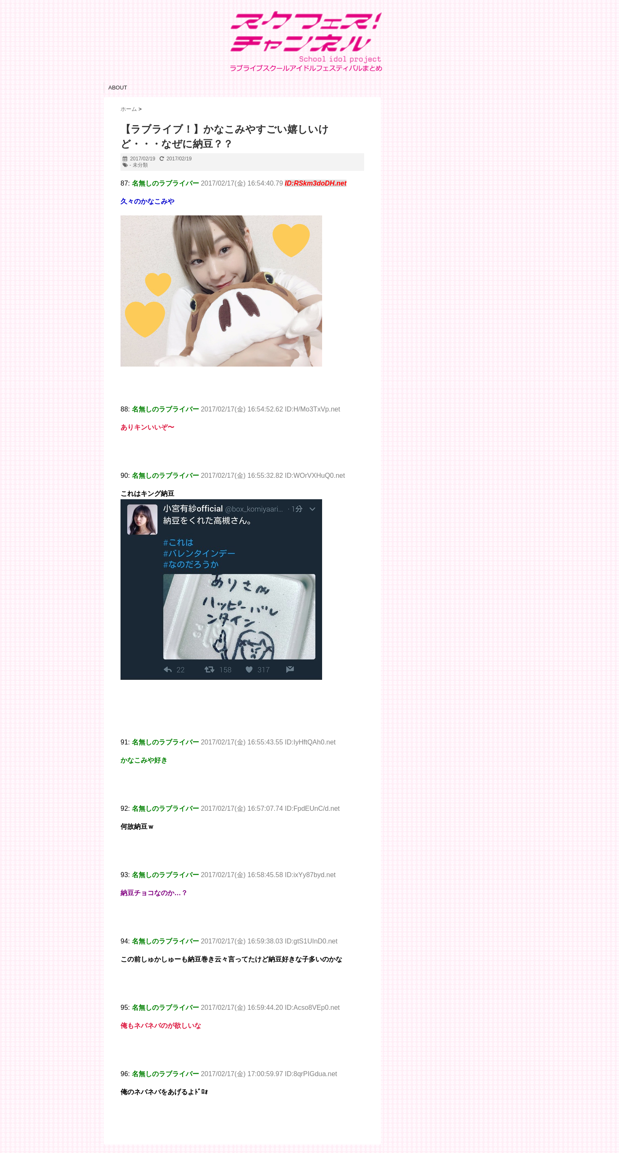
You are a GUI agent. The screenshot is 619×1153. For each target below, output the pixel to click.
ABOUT (117, 87)
